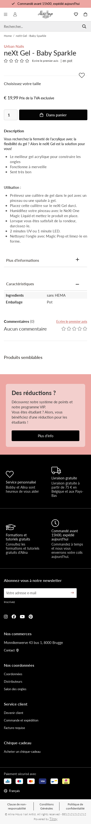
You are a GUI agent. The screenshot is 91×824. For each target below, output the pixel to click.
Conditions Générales (47, 806)
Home (8, 36)
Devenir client (13, 712)
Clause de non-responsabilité (16, 806)
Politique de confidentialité (75, 806)
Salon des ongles (15, 689)
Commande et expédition (21, 720)
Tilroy (54, 818)
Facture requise (14, 727)
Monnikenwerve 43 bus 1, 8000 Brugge (33, 642)
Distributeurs (13, 681)
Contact (11, 650)
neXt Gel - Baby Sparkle (31, 36)
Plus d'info (45, 435)
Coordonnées (13, 674)
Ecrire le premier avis (45, 61)
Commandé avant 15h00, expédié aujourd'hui (48, 3)
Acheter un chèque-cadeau (22, 751)
